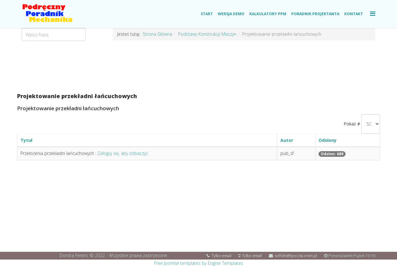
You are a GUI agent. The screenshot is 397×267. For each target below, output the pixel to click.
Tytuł (26, 140)
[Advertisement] (198, 67)
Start (207, 13)
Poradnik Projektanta (315, 13)
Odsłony (328, 140)
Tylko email (221, 255)
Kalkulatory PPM (267, 13)
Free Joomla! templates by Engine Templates (198, 263)
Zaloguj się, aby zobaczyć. (123, 153)
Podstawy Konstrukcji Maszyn (207, 34)
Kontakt (353, 13)
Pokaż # (352, 124)
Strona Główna (157, 34)
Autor (286, 140)
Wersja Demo (231, 13)
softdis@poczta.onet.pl (296, 255)
